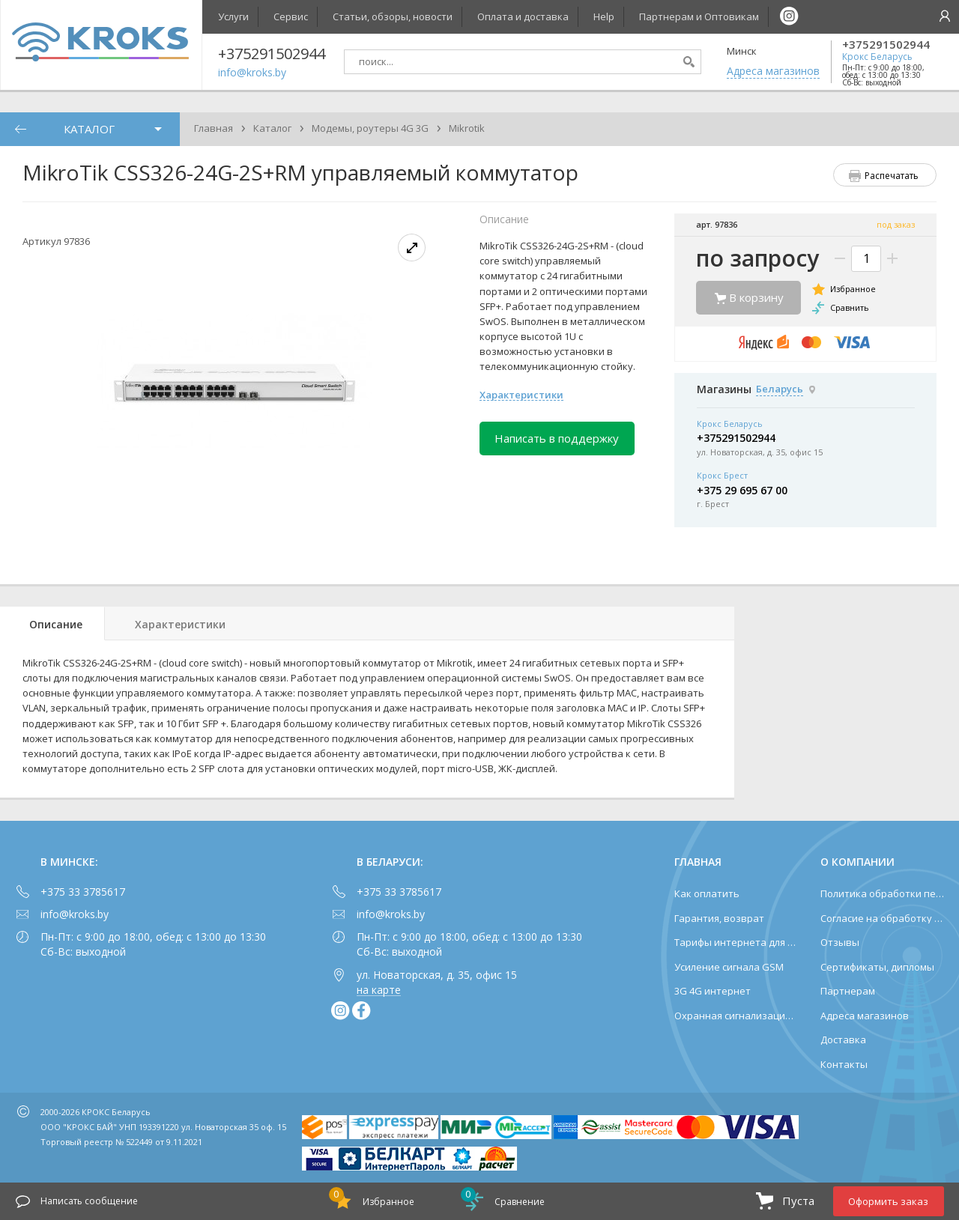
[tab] (52, 623)
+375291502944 (886, 44)
